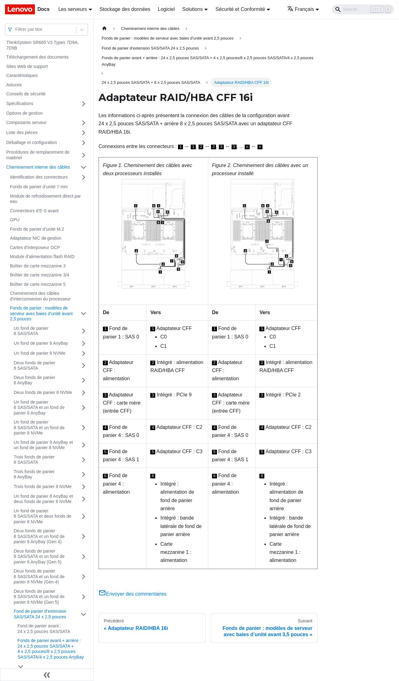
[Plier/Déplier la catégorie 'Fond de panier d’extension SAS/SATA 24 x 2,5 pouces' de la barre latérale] (83, 614)
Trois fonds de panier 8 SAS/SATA (34, 459)
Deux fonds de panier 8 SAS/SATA (34, 365)
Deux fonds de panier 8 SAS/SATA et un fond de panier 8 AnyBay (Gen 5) (39, 556)
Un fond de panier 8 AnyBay (41, 343)
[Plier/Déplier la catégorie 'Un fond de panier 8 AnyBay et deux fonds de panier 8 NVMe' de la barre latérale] (83, 499)
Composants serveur (26, 122)
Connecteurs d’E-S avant (34, 210)
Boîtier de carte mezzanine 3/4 (39, 274)
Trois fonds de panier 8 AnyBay (34, 474)
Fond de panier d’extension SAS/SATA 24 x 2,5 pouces (40, 614)
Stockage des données (125, 9)
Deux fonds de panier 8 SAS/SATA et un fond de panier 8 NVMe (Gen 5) (39, 597)
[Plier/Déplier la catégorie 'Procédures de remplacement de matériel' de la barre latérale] (83, 155)
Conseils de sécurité (26, 93)
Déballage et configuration (31, 142)
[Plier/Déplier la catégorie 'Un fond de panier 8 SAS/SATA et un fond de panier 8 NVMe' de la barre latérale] (83, 428)
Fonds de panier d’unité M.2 (37, 229)
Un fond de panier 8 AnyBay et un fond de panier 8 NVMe (43, 445)
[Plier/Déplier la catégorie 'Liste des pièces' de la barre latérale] (83, 133)
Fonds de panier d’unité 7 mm (39, 186)
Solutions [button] (192, 9)
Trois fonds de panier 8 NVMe (42, 486)
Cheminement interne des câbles (38, 167)
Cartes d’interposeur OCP (35, 247)
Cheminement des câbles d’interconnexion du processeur (40, 296)
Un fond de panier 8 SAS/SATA (31, 331)
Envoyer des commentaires (132, 594)
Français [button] (300, 9)
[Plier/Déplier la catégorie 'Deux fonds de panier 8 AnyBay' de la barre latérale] (83, 380)
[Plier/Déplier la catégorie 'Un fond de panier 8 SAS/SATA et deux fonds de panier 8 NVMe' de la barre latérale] (83, 516)
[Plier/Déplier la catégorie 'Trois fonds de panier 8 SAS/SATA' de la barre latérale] (83, 460)
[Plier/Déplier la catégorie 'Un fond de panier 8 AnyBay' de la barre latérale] (83, 343)
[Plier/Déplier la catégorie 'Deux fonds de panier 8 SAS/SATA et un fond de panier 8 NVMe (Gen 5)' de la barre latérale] (83, 597)
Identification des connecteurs (39, 177)
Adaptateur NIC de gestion (35, 238)
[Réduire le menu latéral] (47, 675)
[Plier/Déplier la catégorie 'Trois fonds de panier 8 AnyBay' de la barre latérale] (83, 474)
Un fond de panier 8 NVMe (39, 353)
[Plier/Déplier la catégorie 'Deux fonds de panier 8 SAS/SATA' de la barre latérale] (83, 365)
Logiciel (166, 9)
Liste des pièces (21, 132)
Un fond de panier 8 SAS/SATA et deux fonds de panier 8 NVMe (42, 516)
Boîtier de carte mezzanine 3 (37, 265)
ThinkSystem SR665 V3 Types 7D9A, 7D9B (42, 45)
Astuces (14, 84)
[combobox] (16, 29)
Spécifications (19, 103)
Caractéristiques (22, 75)
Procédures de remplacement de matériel (38, 155)
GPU (14, 219)
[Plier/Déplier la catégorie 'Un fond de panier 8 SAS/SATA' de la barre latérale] (83, 331)
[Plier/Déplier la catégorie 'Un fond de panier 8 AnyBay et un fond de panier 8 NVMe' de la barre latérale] (83, 445)
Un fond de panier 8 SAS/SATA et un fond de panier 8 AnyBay (39, 407)
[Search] (363, 9)
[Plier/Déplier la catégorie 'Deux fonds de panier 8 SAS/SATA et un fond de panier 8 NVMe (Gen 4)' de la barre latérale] (83, 577)
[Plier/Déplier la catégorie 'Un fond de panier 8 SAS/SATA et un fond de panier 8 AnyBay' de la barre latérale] (83, 408)
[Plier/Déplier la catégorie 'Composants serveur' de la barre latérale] (83, 123)
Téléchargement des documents (37, 57)
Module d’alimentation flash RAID (42, 256)
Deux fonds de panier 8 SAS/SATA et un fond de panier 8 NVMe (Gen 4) (39, 576)
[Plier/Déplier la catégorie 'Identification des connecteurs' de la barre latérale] (83, 177)
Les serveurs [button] (72, 9)
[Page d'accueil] (104, 28)
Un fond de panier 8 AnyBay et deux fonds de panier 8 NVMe (43, 499)
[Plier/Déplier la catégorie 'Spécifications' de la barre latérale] (83, 104)
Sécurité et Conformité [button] (240, 9)
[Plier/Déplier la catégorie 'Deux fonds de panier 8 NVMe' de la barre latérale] (83, 393)
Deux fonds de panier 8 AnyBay (34, 380)
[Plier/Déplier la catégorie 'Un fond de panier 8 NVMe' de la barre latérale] (83, 353)
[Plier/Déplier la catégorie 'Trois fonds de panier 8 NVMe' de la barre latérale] (83, 487)
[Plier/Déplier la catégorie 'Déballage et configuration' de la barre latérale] (83, 143)
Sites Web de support (27, 66)
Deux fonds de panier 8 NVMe (43, 392)
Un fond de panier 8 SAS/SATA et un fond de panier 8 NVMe (39, 427)
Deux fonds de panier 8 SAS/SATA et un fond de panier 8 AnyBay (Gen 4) (39, 536)
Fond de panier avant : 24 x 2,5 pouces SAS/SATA (43, 628)
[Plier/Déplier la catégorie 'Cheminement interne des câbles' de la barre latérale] (83, 167)
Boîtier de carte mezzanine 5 (37, 284)
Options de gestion (24, 113)
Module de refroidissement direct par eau (45, 199)
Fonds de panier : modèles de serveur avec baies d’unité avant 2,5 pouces (41, 313)
